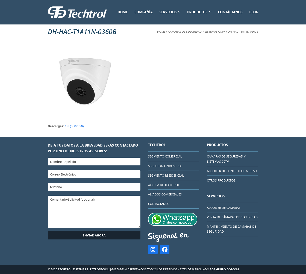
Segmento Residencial (166, 175)
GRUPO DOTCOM (227, 269)
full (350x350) (74, 126)
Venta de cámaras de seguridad (232, 217)
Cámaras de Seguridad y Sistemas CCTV (196, 31)
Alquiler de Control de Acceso (232, 171)
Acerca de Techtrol (164, 185)
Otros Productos (221, 180)
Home (161, 31)
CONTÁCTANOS (158, 204)
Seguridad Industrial (165, 166)
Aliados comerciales (165, 194)
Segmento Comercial (165, 156)
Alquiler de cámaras (223, 208)
